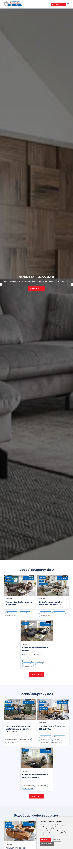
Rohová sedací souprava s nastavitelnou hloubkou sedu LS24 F (18, 729)
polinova (42, 723)
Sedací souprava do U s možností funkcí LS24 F (50, 603)
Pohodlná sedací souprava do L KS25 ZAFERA (35, 776)
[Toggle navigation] (67, 4)
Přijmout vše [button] (45, 839)
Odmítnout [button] (56, 839)
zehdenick (9, 599)
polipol (42, 599)
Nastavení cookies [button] (46, 843)
